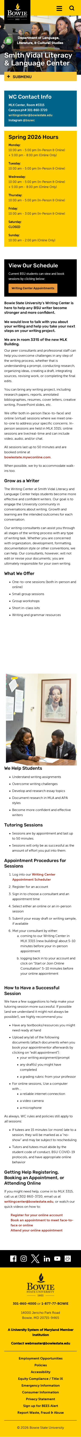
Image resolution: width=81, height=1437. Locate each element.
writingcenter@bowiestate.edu (31, 115)
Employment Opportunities (41, 1358)
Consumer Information (40, 1392)
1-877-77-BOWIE (54, 1304)
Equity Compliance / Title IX (40, 1379)
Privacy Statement (40, 1399)
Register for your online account (37, 1215)
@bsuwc (29, 120)
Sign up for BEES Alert (40, 1406)
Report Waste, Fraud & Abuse (40, 1413)
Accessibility (40, 1372)
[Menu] (59, 8)
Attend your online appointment (37, 1230)
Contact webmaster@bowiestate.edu (40, 1343)
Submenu (22, 77)
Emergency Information (40, 1385)
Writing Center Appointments (33, 288)
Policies (40, 1365)
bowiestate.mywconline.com (27, 457)
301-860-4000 (24, 1304)
